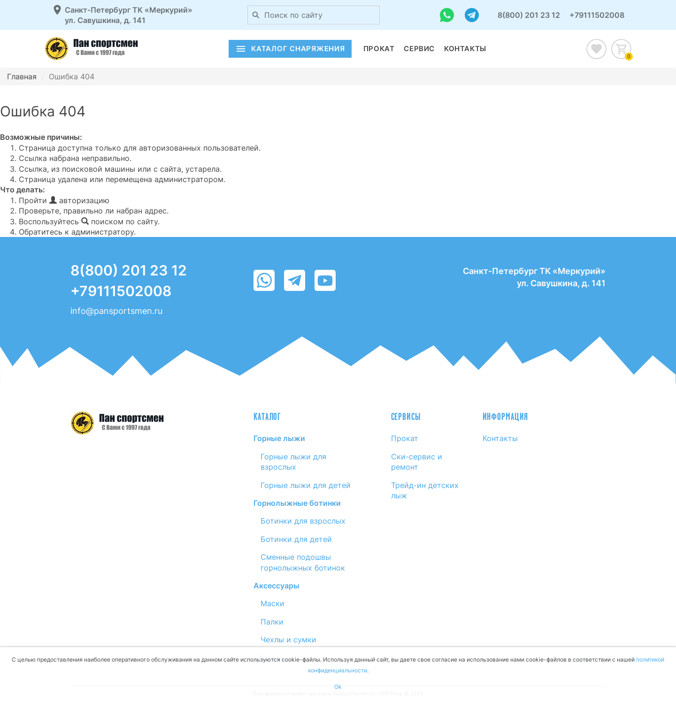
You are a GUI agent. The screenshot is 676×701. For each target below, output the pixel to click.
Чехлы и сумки (288, 639)
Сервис (419, 48)
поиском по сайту (119, 221)
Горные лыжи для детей (306, 485)
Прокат (379, 48)
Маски (272, 603)
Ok (338, 686)
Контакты (465, 48)
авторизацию (79, 200)
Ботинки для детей (296, 539)
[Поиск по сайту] (255, 15)
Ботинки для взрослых (303, 521)
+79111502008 (596, 15)
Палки (272, 621)
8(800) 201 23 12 (529, 15)
